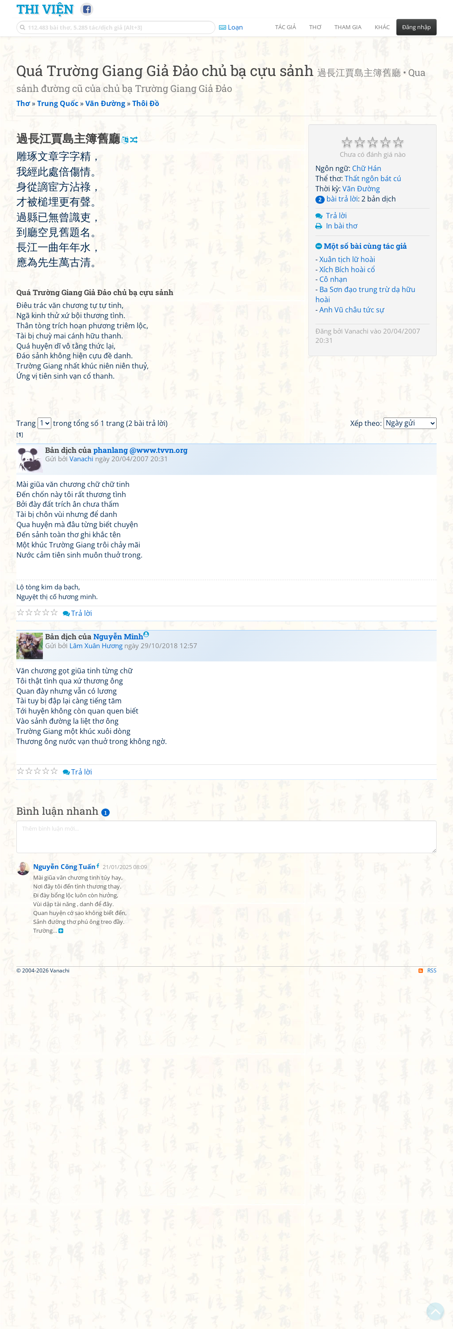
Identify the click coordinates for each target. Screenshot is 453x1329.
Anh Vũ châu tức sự (351, 433)
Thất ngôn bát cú (373, 302)
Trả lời (336, 339)
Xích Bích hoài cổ (347, 393)
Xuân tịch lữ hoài (347, 383)
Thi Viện (44, 8)
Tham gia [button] (347, 27)
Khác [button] (382, 27)
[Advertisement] (226, 104)
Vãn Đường (361, 312)
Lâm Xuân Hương (96, 1016)
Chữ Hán (366, 292)
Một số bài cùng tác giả (361, 370)
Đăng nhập (416, 27)
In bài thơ (341, 349)
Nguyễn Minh (121, 1007)
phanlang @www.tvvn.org (140, 821)
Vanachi (357, 454)
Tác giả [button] (285, 27)
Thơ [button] (315, 27)
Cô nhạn (333, 403)
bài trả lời (336, 322)
